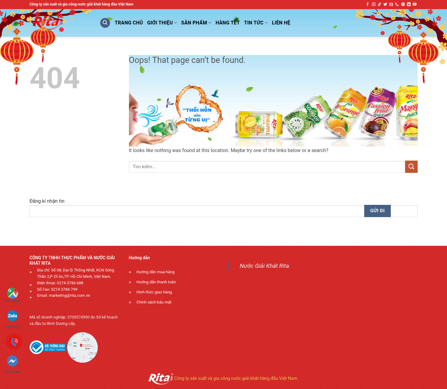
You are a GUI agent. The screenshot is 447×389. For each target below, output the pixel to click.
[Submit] (411, 167)
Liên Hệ (281, 23)
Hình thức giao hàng (154, 292)
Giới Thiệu (162, 23)
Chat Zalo (12, 316)
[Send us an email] (391, 4)
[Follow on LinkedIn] (409, 4)
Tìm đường (12, 295)
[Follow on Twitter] (385, 4)
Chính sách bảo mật (154, 302)
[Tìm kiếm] (105, 23)
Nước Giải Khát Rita (264, 265)
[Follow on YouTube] (414, 4)
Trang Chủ (129, 23)
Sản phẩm (196, 23)
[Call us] (397, 4)
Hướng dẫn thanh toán (156, 282)
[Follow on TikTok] (379, 4)
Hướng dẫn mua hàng (156, 272)
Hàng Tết (228, 23)
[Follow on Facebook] (367, 4)
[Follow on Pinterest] (403, 4)
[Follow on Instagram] (374, 4)
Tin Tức (256, 23)
